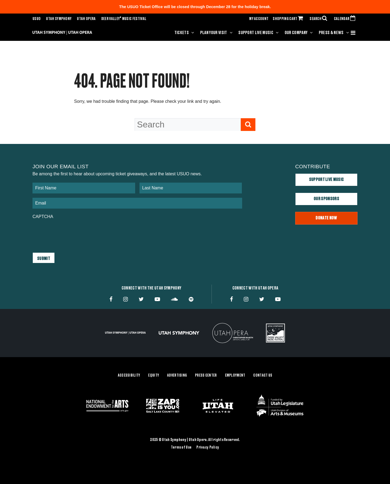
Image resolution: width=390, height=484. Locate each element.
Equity (153, 375)
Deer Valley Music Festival (124, 19)
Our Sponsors (326, 199)
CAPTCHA (42, 216)
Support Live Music (255, 33)
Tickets (181, 33)
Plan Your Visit (213, 33)
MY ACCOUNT (258, 19)
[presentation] (73, 233)
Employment (235, 375)
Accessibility (129, 375)
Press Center (206, 375)
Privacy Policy (207, 447)
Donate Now (326, 218)
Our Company (296, 33)
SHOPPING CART (289, 19)
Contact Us (262, 375)
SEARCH (320, 19)
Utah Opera (86, 19)
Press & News (331, 33)
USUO (36, 19)
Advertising (177, 375)
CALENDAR (346, 19)
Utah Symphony (59, 19)
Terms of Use (181, 447)
